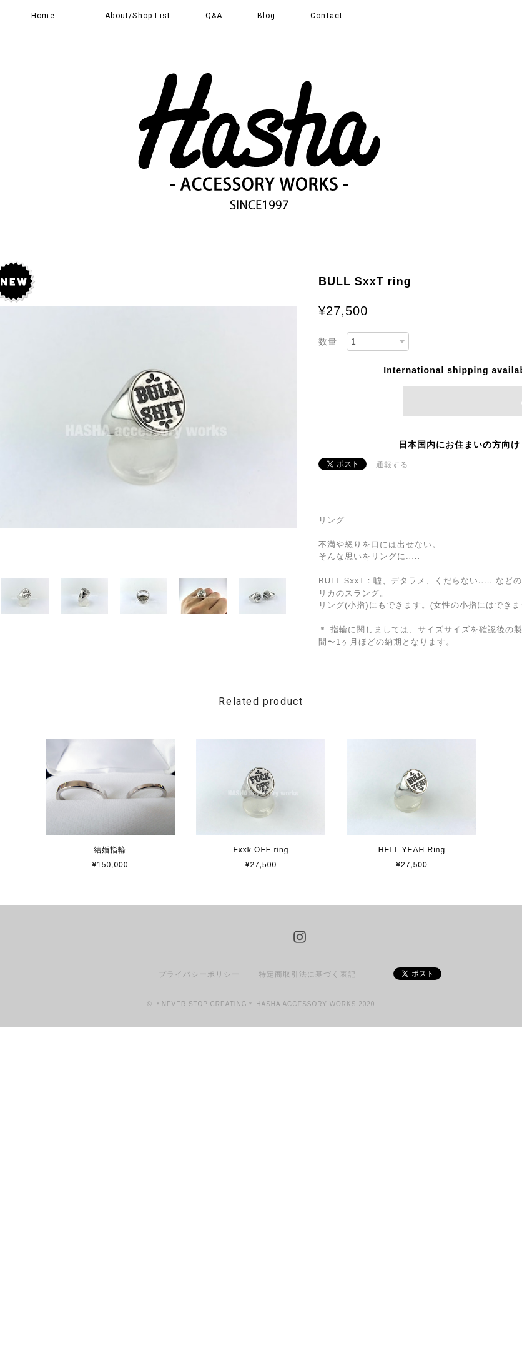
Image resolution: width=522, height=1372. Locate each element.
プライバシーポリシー (199, 974)
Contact (326, 15)
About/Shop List (137, 15)
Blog (266, 15)
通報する (392, 464)
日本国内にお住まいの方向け (459, 445)
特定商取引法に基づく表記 (307, 974)
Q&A (214, 15)
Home (43, 15)
